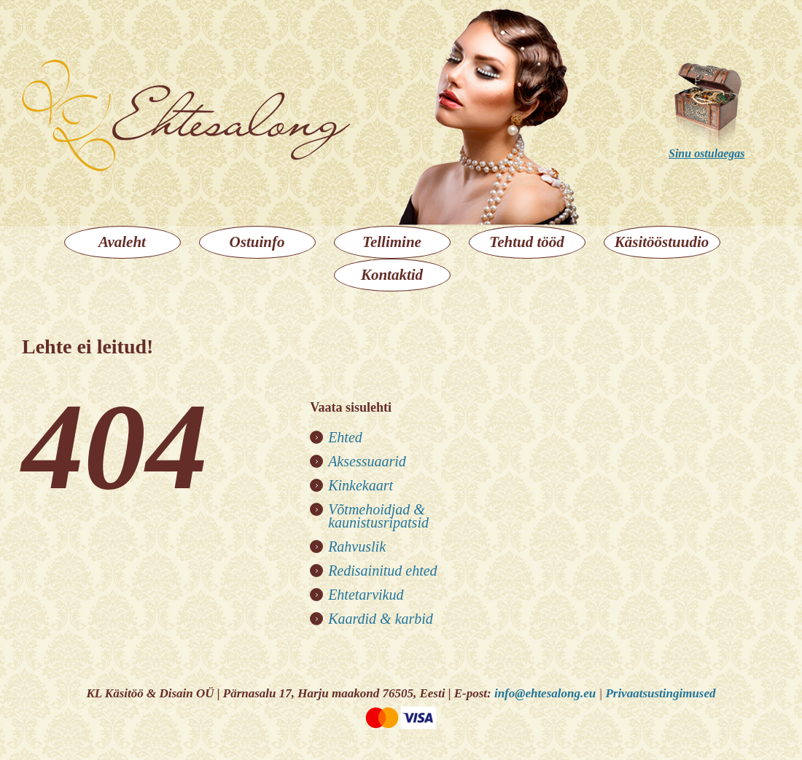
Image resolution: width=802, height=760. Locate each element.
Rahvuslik (357, 546)
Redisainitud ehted (382, 571)
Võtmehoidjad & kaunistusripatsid (378, 515)
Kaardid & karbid (380, 619)
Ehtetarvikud (365, 595)
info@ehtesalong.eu (545, 693)
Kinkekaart (360, 485)
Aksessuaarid (367, 461)
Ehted (345, 437)
